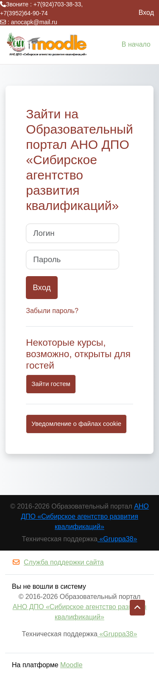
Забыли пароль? (52, 310)
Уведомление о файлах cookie (76, 423)
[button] (137, 607)
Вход (146, 12)
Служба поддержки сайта (58, 562)
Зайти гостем (50, 383)
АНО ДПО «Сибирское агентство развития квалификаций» (85, 516)
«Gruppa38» (117, 539)
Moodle (71, 665)
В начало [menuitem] (136, 44)
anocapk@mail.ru (34, 22)
